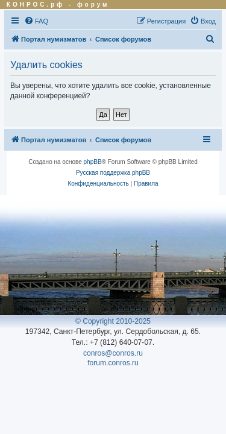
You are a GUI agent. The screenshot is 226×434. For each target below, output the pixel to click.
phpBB (93, 162)
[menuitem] (36, 21)
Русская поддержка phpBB (113, 172)
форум (93, 4)
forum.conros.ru (113, 363)
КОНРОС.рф (35, 4)
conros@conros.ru (113, 353)
